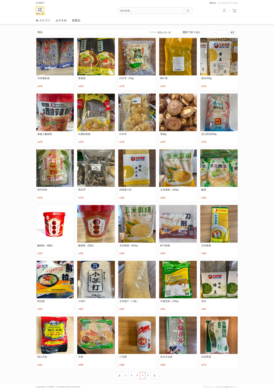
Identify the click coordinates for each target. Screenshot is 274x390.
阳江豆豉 (42, 356)
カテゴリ (43, 20)
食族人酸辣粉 (44, 134)
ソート (160, 32)
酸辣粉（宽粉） (86, 245)
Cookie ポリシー (230, 387)
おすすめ (61, 20)
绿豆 (203, 301)
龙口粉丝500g (209, 134)
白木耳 (123, 134)
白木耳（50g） (127, 78)
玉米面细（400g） (129, 245)
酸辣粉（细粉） (46, 245)
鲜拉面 (41, 301)
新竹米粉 (42, 189)
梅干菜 (164, 78)
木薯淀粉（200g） (170, 301)
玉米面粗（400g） (170, 189)
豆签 (80, 356)
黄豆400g (206, 78)
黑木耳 (82, 189)
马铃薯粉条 (43, 78)
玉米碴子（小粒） (129, 301)
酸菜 (203, 189)
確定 (232, 32)
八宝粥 (123, 356)
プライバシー (209, 387)
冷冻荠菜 (206, 356)
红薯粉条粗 (84, 134)
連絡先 (212, 3)
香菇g (163, 134)
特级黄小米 (125, 189)
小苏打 (82, 301)
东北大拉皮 (166, 356)
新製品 (76, 20)
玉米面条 (206, 245)
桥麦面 (82, 78)
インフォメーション (228, 3)
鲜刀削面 (165, 245)
